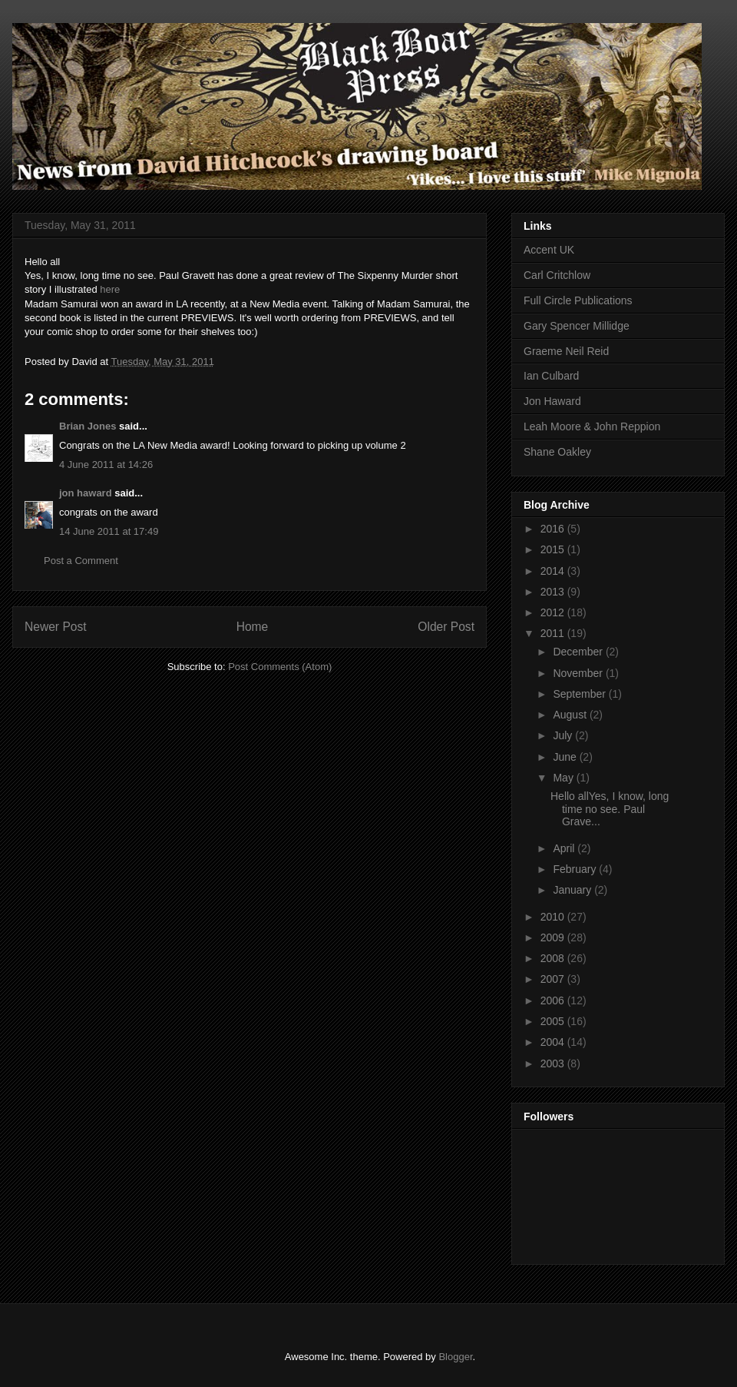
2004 (553, 1042)
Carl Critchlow (557, 275)
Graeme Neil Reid (566, 351)
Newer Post (56, 626)
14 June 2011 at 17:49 (108, 531)
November (579, 673)
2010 (553, 917)
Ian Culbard (551, 376)
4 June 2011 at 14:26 (106, 464)
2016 (553, 529)
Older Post (446, 626)
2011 (553, 633)
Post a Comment (81, 560)
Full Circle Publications (578, 300)
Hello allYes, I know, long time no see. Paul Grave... (609, 809)
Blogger (455, 1356)
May (564, 777)
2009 (553, 937)
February (576, 869)
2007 (553, 979)
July (564, 735)
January (573, 890)
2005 (553, 1021)
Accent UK (549, 250)
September (580, 694)
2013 (553, 592)
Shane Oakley (557, 452)
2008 (553, 958)
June (566, 757)
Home (252, 626)
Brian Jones (87, 426)
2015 (553, 549)
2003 (553, 1063)
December (579, 651)
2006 (553, 1000)
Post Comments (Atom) (280, 666)
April (565, 848)
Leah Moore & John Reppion (592, 426)
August (571, 714)
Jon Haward (552, 401)
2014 (553, 571)
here (110, 289)
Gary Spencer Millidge (577, 326)
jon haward (85, 493)
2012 (553, 612)
